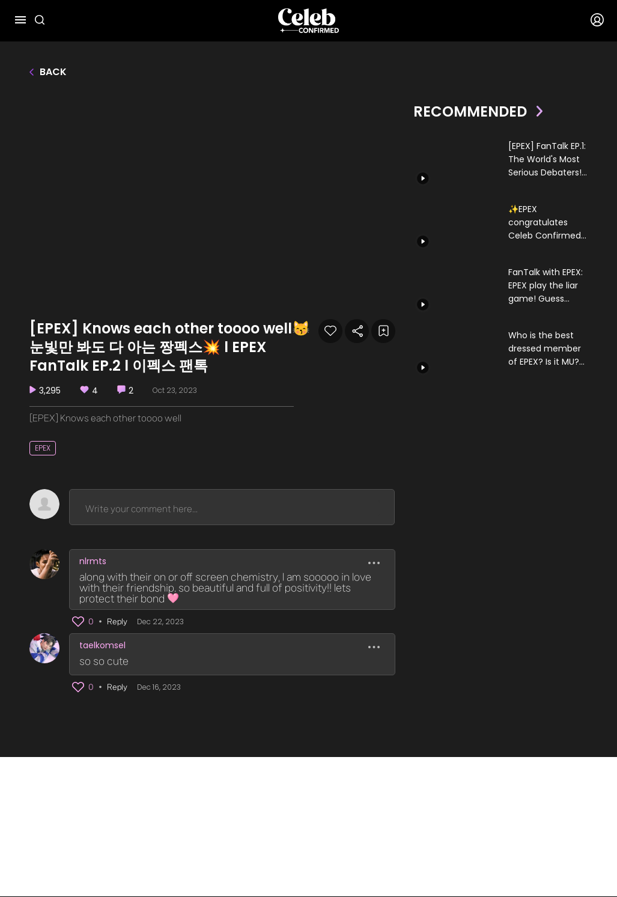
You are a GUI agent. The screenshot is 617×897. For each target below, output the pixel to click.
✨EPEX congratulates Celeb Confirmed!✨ (545, 222)
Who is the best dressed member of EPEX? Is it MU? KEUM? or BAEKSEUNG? (544, 348)
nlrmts (92, 561)
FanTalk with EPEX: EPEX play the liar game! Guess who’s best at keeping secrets (545, 285)
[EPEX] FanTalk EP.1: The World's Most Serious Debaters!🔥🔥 (547, 159)
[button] (78, 621)
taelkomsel (102, 645)
